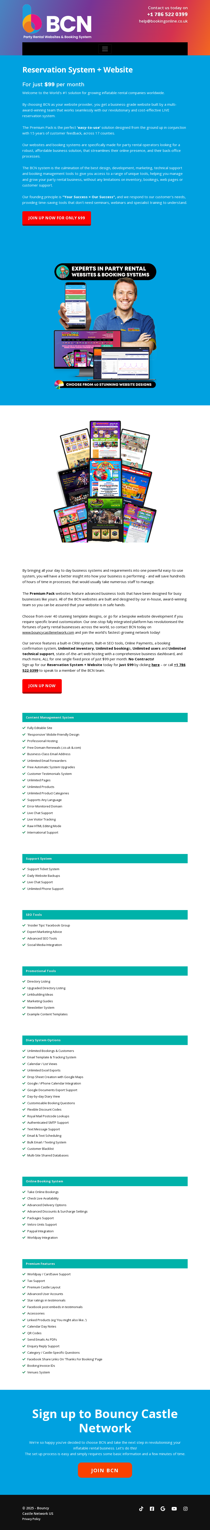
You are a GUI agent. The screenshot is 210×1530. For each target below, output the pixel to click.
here (156, 664)
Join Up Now (42, 685)
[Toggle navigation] (105, 49)
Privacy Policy (31, 1519)
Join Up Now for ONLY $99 (57, 218)
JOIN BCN (105, 1470)
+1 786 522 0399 (167, 14)
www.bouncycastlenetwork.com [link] (48, 632)
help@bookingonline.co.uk (163, 21)
